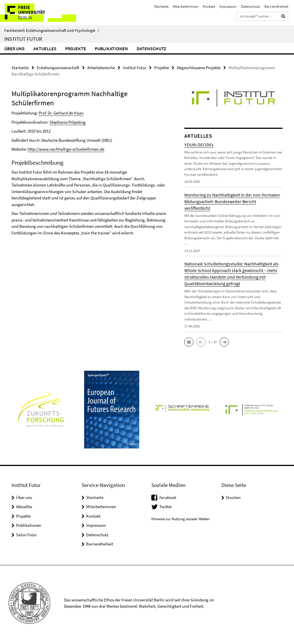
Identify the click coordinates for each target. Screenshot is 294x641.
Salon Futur (26, 534)
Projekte (75, 48)
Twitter (165, 506)
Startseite (161, 6)
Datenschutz (250, 6)
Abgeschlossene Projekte (198, 67)
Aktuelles (45, 48)
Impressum (228, 6)
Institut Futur (23, 38)
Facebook (167, 497)
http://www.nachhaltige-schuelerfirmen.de (66, 149)
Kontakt (209, 6)
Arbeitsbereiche (101, 67)
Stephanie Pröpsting (67, 122)
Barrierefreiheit (276, 6)
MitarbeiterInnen (185, 6)
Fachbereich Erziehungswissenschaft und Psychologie (51, 30)
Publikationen (111, 48)
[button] (189, 342)
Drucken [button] (233, 497)
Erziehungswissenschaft (58, 67)
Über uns (14, 48)
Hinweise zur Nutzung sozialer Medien (180, 518)
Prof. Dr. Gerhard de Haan (61, 113)
